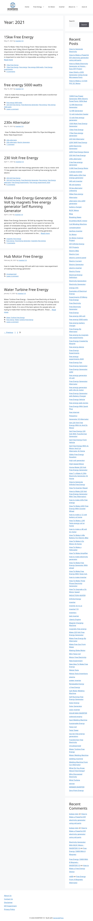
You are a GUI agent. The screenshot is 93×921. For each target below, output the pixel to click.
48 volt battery (75, 184)
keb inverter (74, 616)
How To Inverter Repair (78, 488)
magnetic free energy (13, 239)
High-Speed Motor (76, 464)
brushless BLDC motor (78, 221)
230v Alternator (17, 122)
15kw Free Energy (18, 37)
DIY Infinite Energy (76, 244)
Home (27, 7)
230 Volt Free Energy (13, 105)
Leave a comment (12, 109)
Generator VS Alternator (79, 419)
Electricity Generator (77, 284)
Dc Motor (51, 7)
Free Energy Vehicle (77, 399)
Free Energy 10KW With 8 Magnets (78, 851)
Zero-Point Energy (76, 790)
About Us (74, 7)
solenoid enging (75, 716)
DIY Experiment (10, 906)
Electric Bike (74, 251)
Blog (71, 214)
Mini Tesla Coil (75, 654)
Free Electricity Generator (29, 105)
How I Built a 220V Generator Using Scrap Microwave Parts (78, 74)
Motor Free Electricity (77, 657)
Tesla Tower (74, 730)
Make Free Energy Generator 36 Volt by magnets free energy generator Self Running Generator (30, 204)
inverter (62, 7)
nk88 (71, 876)
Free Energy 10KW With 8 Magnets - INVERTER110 (78, 862)
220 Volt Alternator (76, 139)
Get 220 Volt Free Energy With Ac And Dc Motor (78, 425)
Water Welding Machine (78, 755)
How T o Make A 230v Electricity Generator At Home (78, 476)
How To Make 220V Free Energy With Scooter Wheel (78, 508)
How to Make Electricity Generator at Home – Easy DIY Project (78, 66)
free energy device (76, 347)
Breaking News (75, 217)
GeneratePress (58, 918)
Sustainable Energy (77, 723)
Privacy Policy (9, 909)
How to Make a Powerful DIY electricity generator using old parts (79, 57)
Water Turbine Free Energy (26, 289)
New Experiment (76, 661)
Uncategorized (11, 274)
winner (72, 783)
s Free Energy (74, 687)
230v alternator (11, 140)
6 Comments (10, 185)
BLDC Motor (74, 210)
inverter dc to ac (75, 606)
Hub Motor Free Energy (23, 256)
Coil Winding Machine (78, 224)
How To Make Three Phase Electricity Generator (77, 583)
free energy (23, 67)
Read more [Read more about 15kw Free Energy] (8, 60)
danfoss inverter (75, 231)
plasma (72, 677)
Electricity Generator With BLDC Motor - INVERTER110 (77, 845)
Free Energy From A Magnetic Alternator (77, 879)
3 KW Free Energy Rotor (78, 168)
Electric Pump (74, 271)
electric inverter (75, 268)
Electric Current (75, 261)
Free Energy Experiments (20, 182)
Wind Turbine (74, 780)
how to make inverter (77, 577)
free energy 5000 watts (36, 67)
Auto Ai (84, 7)
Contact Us (8, 899)
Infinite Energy (75, 599)
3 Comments (10, 71)
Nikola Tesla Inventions (78, 673)
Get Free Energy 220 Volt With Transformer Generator (78, 433)
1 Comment (10, 144)
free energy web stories (78, 403)
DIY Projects (74, 247)
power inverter (75, 680)
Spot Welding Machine (78, 720)
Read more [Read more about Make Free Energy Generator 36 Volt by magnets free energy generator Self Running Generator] (45, 233)
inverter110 (74, 609)
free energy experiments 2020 (39, 182)
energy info (73, 288)
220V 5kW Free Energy (78, 142)
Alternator (73, 197)
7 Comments (10, 243)
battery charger (75, 207)
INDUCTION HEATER (77, 595)
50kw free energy (76, 194)
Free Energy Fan (75, 362)
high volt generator (77, 460)
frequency (73, 416)
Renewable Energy (76, 684)
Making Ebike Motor (77, 650)
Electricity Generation (78, 281)
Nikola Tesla (74, 670)
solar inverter (74, 709)
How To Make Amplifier (78, 553)
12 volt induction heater (78, 114)
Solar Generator (75, 706)
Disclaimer (8, 902)
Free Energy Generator (22, 241)
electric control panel (77, 257)
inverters (72, 612)
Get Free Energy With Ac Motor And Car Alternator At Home (79, 448)
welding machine (76, 759)
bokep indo (73, 814)
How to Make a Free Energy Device (79, 868)
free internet (74, 412)
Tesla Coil (73, 727)
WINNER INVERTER (76, 787)
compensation (75, 227)
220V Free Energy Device (79, 152)
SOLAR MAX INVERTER (78, 713)
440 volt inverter (75, 181)
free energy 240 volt (77, 316)
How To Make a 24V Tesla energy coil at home (77, 523)
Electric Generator (23, 142)
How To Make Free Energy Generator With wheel (78, 565)
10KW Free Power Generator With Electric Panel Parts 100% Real (78, 98)
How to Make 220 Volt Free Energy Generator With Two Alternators (78, 494)
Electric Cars (74, 254)
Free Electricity (75, 303)
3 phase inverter (75, 171)
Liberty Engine (75, 619)
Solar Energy (74, 703)
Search (72, 21)
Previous (8, 332)
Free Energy (39, 7)
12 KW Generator (76, 111)
